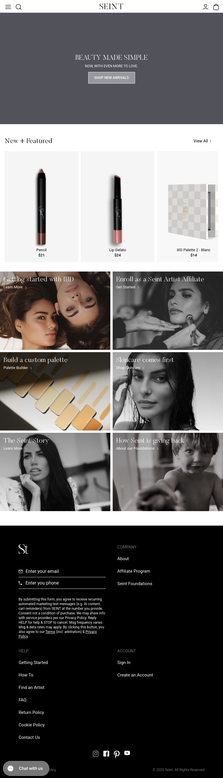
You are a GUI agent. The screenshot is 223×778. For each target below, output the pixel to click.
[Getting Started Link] (33, 662)
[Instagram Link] (96, 754)
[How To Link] (26, 675)
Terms (50, 632)
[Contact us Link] (29, 737)
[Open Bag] (215, 6)
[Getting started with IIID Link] (55, 311)
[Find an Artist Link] (31, 687)
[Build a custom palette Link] (55, 391)
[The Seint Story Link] (55, 472)
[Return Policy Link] (31, 712)
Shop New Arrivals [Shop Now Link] (111, 78)
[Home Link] (111, 6)
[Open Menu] (7, 6)
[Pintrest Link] (117, 754)
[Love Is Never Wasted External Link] (134, 583)
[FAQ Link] (22, 700)
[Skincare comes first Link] (168, 391)
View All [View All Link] (202, 141)
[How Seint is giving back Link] (168, 472)
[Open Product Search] (18, 6)
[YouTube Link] (127, 753)
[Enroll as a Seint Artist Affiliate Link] (168, 311)
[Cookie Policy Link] (32, 725)
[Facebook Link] (106, 754)
